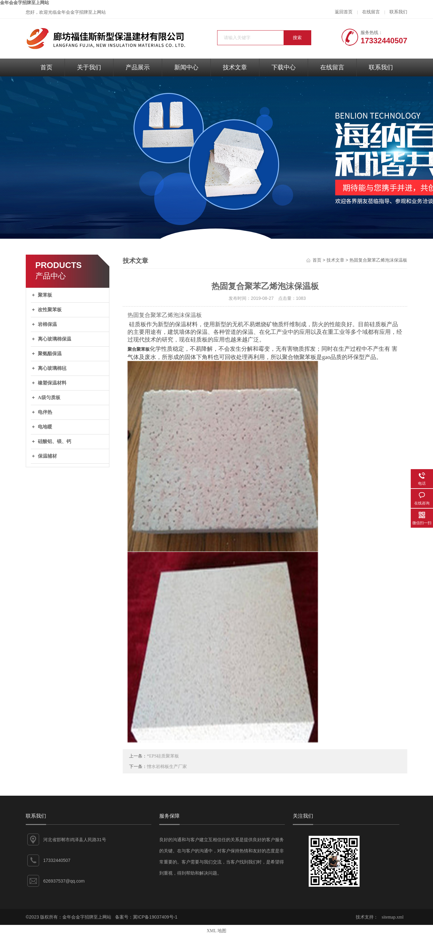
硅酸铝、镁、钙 (54, 441)
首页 (46, 67)
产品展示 (138, 67)
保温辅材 (47, 456)
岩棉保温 (47, 324)
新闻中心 (186, 67)
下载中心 (283, 67)
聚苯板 (45, 295)
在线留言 (371, 12)
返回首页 (344, 12)
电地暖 (45, 426)
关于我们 (89, 67)
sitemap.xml (393, 917)
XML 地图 (216, 930)
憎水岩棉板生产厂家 (167, 766)
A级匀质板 (49, 397)
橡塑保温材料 (52, 382)
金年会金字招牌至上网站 (24, 2)
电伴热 (45, 412)
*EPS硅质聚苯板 (163, 756)
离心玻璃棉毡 (52, 368)
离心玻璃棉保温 (54, 339)
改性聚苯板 (50, 309)
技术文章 (235, 67)
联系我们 (398, 12)
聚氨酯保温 (50, 353)
